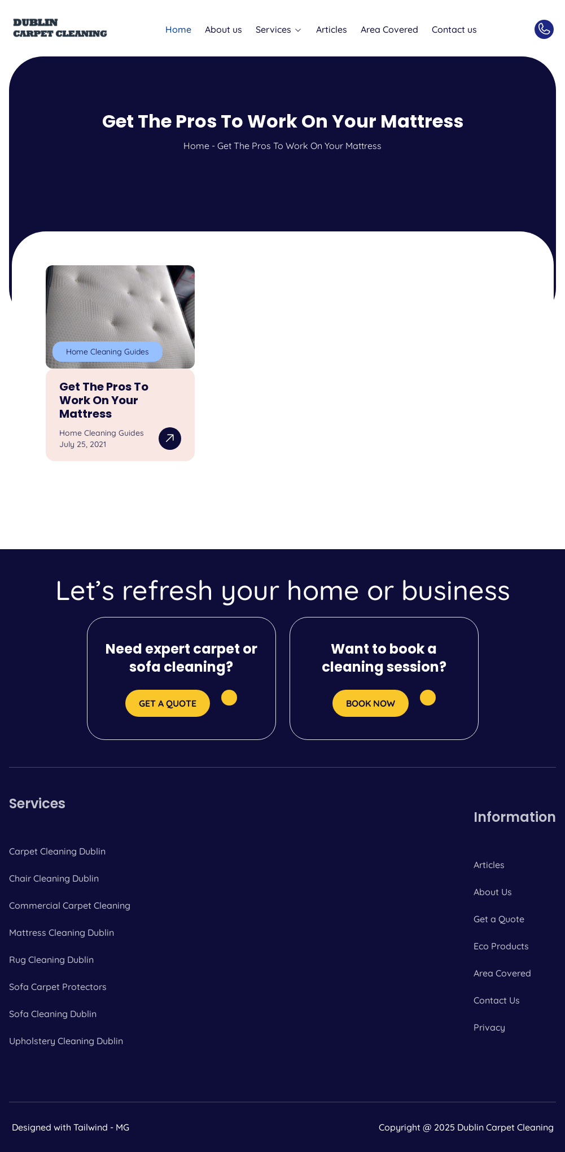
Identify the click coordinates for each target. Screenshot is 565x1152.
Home (178, 29)
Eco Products (501, 946)
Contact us (454, 29)
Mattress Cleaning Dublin (61, 932)
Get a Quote (499, 919)
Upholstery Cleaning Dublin (66, 1040)
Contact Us (497, 1000)
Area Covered (389, 29)
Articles (331, 29)
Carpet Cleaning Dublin (57, 851)
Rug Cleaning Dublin (51, 959)
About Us (493, 891)
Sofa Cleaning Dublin (53, 1013)
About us (223, 29)
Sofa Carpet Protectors (58, 986)
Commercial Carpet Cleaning (69, 905)
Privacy (489, 1027)
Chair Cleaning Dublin (54, 878)
